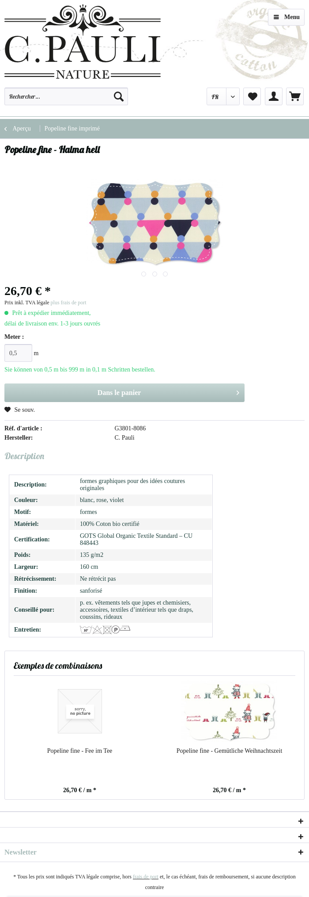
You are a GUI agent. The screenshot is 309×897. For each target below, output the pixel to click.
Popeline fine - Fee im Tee (80, 751)
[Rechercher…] (66, 96)
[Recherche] (118, 96)
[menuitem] (66, 100)
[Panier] (295, 96)
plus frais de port (69, 302)
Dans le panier (168, 391)
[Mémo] (252, 96)
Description (24, 455)
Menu (287, 15)
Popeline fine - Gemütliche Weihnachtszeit (230, 751)
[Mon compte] (274, 96)
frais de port (145, 877)
